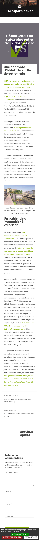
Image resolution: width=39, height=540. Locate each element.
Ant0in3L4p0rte (26, 51)
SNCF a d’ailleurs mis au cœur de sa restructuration (16, 235)
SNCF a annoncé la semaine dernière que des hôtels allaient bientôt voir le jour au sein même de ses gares (19, 84)
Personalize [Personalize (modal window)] (31, 537)
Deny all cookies (12, 537)
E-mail (9, 504)
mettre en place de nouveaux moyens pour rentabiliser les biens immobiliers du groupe (18, 251)
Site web (9, 516)
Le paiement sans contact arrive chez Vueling (17, 400)
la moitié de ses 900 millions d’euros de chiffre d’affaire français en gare (19, 326)
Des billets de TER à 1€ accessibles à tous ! (19, 415)
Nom (8, 492)
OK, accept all (20, 534)
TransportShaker (19, 11)
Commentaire (12, 472)
